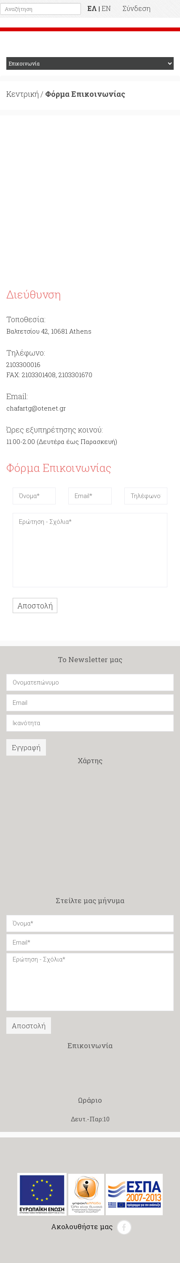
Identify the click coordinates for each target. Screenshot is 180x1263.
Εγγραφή (26, 747)
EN (106, 8)
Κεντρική (22, 94)
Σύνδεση (136, 8)
